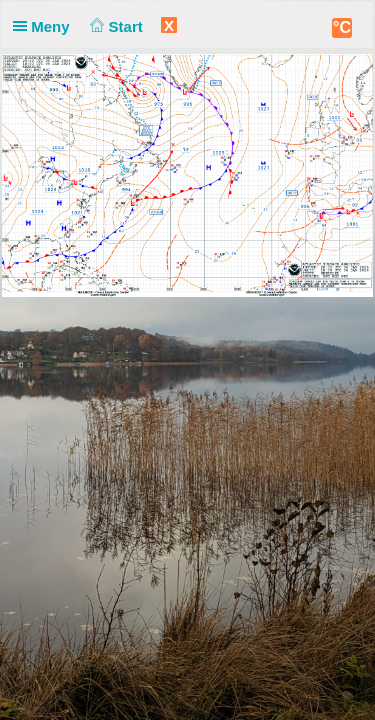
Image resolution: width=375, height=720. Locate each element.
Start (114, 26)
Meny (45, 26)
